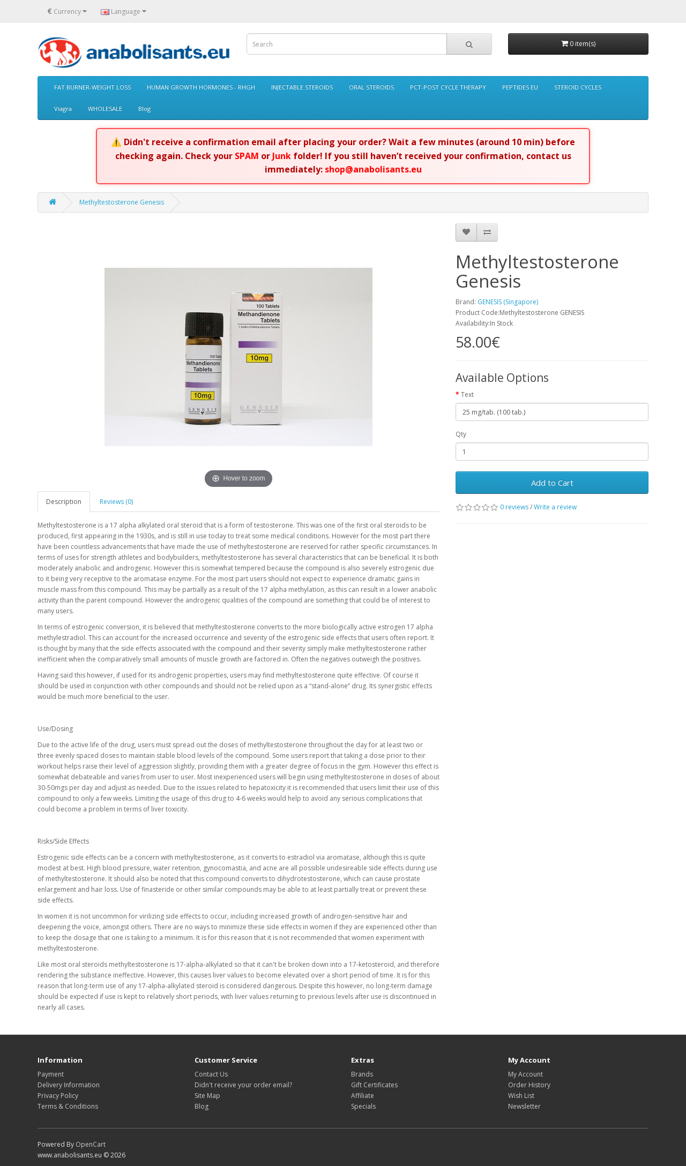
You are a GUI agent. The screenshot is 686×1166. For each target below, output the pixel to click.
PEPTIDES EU (520, 87)
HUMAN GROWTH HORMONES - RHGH (201, 87)
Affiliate (362, 1095)
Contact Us (211, 1074)
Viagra (63, 108)
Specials (363, 1106)
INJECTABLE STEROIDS (302, 87)
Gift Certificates (374, 1084)
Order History (529, 1084)
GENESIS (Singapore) (508, 301)
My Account (525, 1074)
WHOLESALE (105, 108)
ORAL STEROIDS (371, 87)
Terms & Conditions (68, 1106)
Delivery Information (69, 1084)
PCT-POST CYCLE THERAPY (448, 87)
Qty (461, 434)
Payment (51, 1074)
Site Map (207, 1095)
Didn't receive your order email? (243, 1084)
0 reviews (514, 506)
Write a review (555, 506)
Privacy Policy (58, 1095)
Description (63, 501)
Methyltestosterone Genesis (121, 202)
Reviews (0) (116, 501)
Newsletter (524, 1106)
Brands (362, 1074)
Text (467, 394)
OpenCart (91, 1144)
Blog (144, 108)
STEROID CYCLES (577, 87)
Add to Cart (552, 482)
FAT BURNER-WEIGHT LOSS (92, 87)
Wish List (521, 1095)
